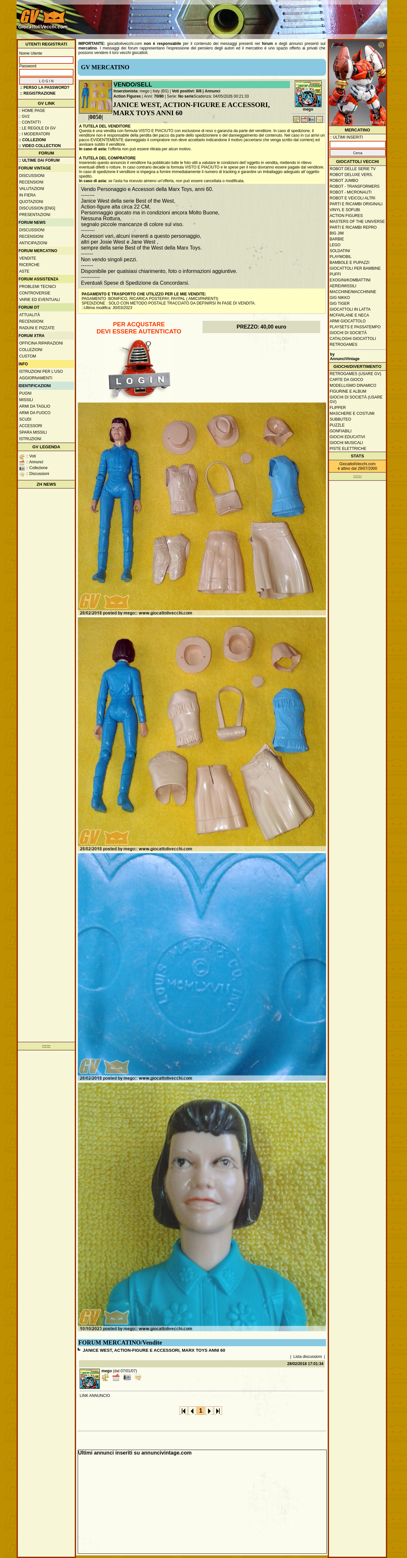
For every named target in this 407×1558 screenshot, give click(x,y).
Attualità (29, 315)
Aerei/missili (343, 286)
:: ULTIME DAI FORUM (39, 160)
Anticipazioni (33, 243)
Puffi (335, 274)
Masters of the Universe (357, 221)
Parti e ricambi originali (356, 204)
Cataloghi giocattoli (353, 338)
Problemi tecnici (37, 286)
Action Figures (127, 96)
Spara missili (33, 432)
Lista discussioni (308, 1356)
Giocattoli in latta (350, 309)
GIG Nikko (340, 297)
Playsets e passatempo (355, 327)
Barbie (337, 239)
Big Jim (337, 233)
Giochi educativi (347, 437)
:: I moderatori (34, 134)
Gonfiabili (340, 431)
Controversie (34, 293)
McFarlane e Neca (349, 315)
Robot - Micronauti (351, 192)
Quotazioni (31, 201)
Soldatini (340, 251)
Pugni (25, 393)
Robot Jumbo (344, 180)
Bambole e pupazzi (349, 262)
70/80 (159, 96)
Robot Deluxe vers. (351, 174)
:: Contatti (30, 122)
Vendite (27, 258)
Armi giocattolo (348, 321)
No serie (185, 96)
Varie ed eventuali (39, 299)
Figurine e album (348, 391)
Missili (26, 400)
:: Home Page (32, 110)
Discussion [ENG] (37, 208)
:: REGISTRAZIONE (38, 93)
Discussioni (32, 175)
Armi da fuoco (34, 413)
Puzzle (337, 425)
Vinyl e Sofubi (345, 210)
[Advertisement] (267, 16)
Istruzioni (30, 439)
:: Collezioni (32, 140)
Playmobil (340, 256)
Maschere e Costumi (352, 413)
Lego (335, 245)
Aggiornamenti (35, 378)
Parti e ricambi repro (353, 227)
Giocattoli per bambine (355, 268)
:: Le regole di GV (37, 128)
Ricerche (29, 265)
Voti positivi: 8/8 (187, 91)
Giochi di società (348, 333)
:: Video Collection (40, 145)
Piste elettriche (348, 448)
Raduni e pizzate (37, 328)
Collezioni (30, 349)
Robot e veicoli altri (352, 198)
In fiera (27, 195)
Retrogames (343, 344)
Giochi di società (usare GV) (356, 399)
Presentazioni (34, 214)
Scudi (25, 419)
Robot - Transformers (355, 186)
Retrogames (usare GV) (355, 374)
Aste (24, 271)
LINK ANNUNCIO (95, 1395)
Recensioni (31, 182)
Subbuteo (340, 419)
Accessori (30, 426)
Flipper (338, 407)
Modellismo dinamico (353, 385)
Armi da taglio (34, 406)
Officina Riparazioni (41, 343)
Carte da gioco (346, 379)
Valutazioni (31, 188)
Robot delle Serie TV (353, 169)
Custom (27, 356)
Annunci (212, 91)
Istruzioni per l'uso (41, 371)
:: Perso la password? (45, 87)
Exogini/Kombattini (350, 280)
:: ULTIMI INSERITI (346, 137)
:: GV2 (24, 116)
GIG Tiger (340, 303)
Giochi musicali (346, 442)
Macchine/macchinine (353, 292)
